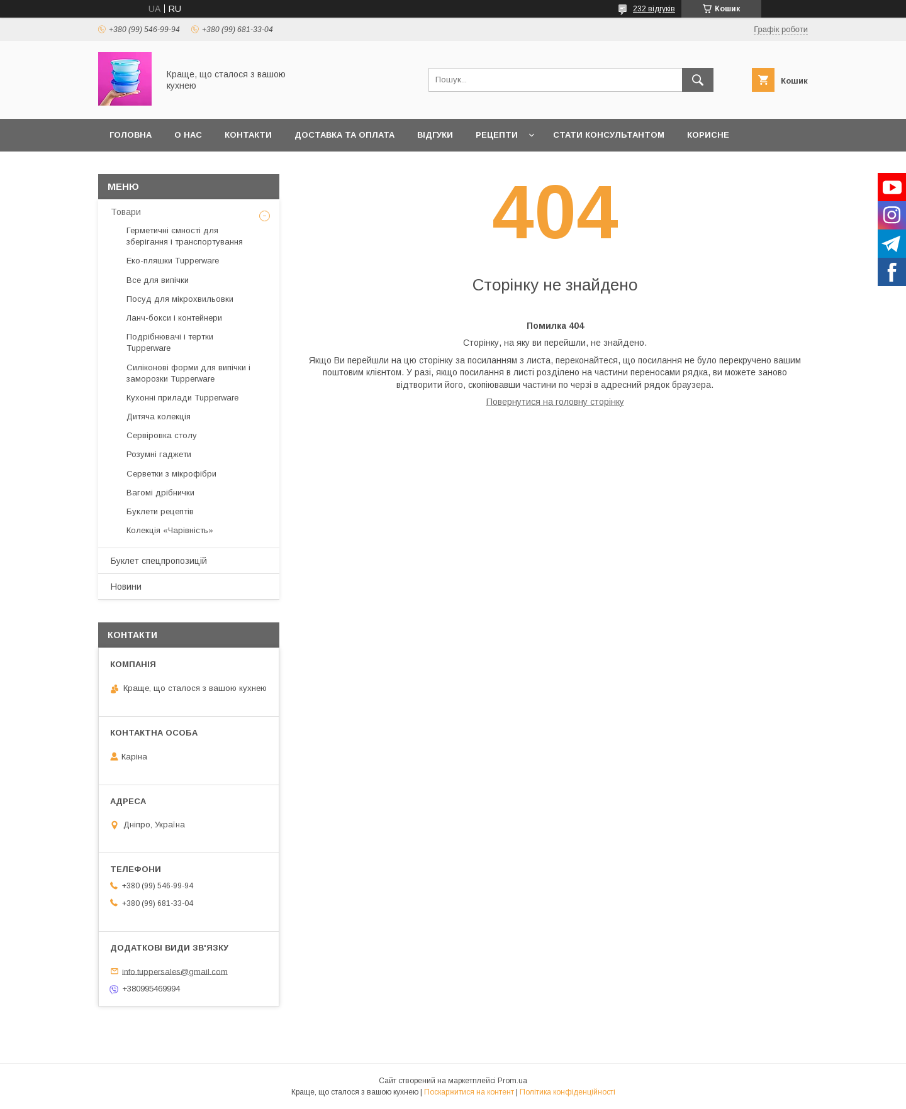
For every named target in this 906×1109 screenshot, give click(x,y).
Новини (126, 587)
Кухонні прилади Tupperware (182, 397)
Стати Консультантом (608, 135)
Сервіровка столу (161, 435)
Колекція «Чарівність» (169, 530)
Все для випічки (157, 280)
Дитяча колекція (158, 416)
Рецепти (497, 135)
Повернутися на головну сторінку (555, 402)
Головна (130, 135)
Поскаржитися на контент (469, 1092)
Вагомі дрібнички (160, 492)
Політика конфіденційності (567, 1092)
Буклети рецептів (160, 511)
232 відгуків (654, 8)
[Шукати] (697, 80)
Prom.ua (512, 1080)
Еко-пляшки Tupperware (172, 260)
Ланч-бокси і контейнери (174, 318)
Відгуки (435, 135)
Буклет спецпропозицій (159, 561)
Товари (126, 212)
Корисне (708, 135)
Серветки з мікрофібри (171, 473)
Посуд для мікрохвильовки (179, 299)
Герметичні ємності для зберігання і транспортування (184, 236)
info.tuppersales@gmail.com (175, 971)
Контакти (248, 135)
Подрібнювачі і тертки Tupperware (169, 342)
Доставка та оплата (344, 135)
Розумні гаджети (158, 454)
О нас (188, 135)
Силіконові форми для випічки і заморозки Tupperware (188, 373)
